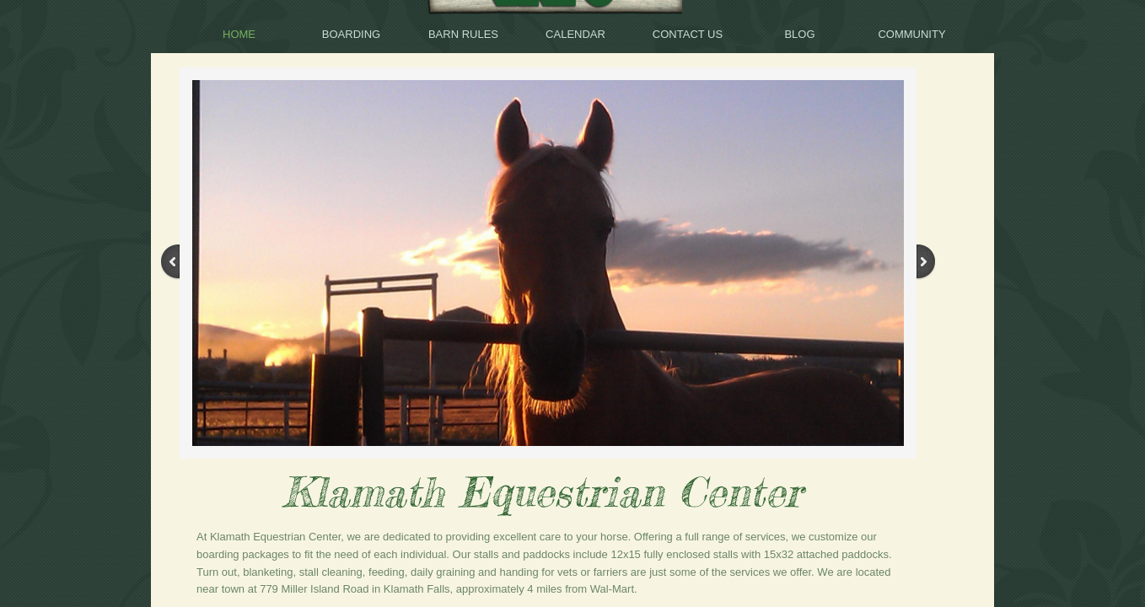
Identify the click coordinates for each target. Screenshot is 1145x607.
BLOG (799, 34)
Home (239, 34)
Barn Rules (463, 34)
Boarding (351, 34)
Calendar (575, 34)
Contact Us (688, 34)
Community (911, 34)
